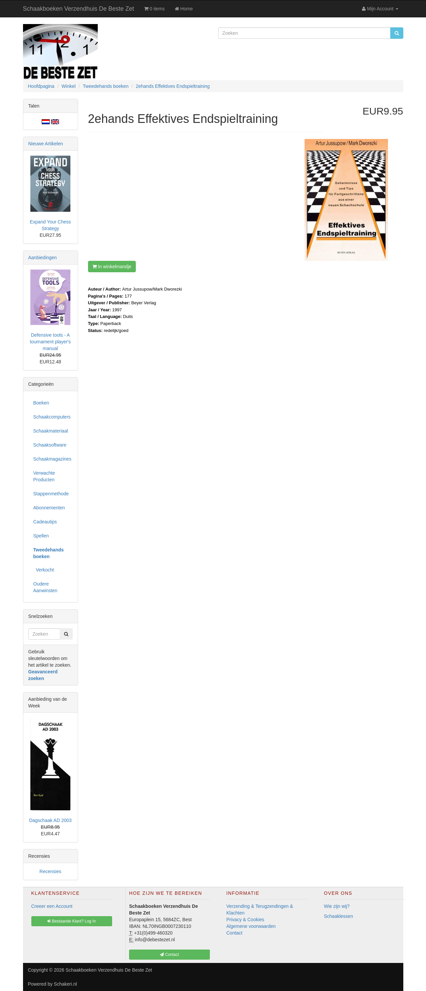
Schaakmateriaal (50, 431)
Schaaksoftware (50, 445)
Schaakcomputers (52, 417)
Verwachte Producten (44, 476)
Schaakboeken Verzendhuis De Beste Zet (78, 8)
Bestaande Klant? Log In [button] (71, 921)
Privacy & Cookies (246, 919)
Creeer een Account (52, 906)
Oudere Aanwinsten (45, 587)
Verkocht (43, 569)
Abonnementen (49, 507)
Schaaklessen (338, 916)
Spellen (41, 535)
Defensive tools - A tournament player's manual (50, 341)
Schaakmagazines (52, 459)
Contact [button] (169, 954)
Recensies (50, 871)
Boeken (41, 402)
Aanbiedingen (42, 257)
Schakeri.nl (65, 984)
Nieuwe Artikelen (45, 143)
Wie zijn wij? (337, 906)
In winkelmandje (111, 266)
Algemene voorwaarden (251, 926)
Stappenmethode (51, 493)
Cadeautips (45, 521)
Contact (235, 933)
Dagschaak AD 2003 (50, 820)
